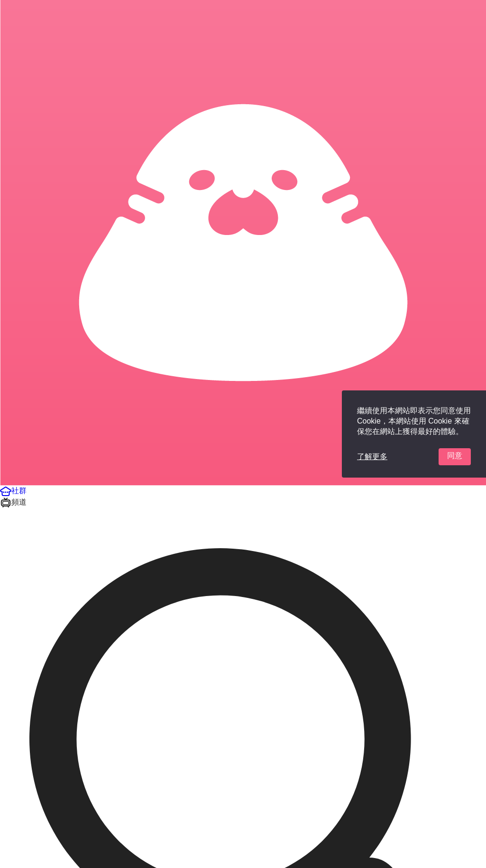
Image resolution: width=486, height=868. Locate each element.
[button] (13, 491)
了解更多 (372, 456)
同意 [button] (454, 456)
